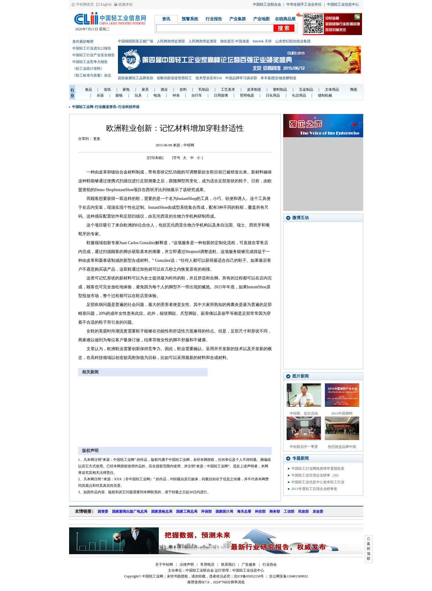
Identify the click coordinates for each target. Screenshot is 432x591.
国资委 (103, 511)
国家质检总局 (161, 511)
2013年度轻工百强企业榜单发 (314, 489)
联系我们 (228, 564)
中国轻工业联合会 (267, 4)
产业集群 (237, 19)
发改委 (318, 511)
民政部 (303, 511)
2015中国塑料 (342, 413)
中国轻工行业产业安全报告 (93, 55)
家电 (126, 89)
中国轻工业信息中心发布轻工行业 (317, 482)
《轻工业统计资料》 (88, 69)
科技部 (260, 511)
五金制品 (306, 89)
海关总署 (244, 511)
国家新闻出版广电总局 (129, 511)
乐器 (100, 95)
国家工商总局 (186, 511)
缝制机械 (325, 95)
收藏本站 (126, 4)
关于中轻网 (164, 564)
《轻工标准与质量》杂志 (91, 75)
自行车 (196, 95)
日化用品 (273, 95)
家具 (145, 89)
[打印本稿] (155, 158)
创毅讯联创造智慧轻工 (174, 78)
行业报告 (214, 19)
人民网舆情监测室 (171, 41)
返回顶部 (368, 551)
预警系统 (190, 19)
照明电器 (247, 95)
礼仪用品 (299, 95)
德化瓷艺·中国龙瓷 (234, 41)
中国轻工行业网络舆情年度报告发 (317, 468)
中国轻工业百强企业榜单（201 (315, 475)
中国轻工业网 (82, 107)
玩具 (138, 95)
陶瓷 (353, 89)
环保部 (206, 511)
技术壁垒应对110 (209, 78)
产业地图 (261, 19)
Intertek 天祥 (262, 41)
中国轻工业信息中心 (343, 4)
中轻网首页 (85, 4)
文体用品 (332, 89)
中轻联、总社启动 (304, 413)
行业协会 (270, 564)
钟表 (176, 95)
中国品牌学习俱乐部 (241, 78)
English (106, 4)
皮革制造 (254, 89)
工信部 (289, 511)
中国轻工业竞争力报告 (90, 62)
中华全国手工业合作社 (304, 4)
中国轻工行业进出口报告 (91, 48)
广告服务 (249, 564)
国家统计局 (224, 511)
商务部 (274, 511)
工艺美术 (228, 89)
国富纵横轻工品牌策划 (135, 78)
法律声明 (187, 564)
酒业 (164, 89)
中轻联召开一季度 (304, 447)
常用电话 (207, 564)
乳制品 (204, 89)
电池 (157, 95)
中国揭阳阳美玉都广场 (135, 41)
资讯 (166, 19)
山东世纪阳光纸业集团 (293, 41)
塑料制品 (280, 89)
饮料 (183, 89)
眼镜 (119, 95)
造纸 (107, 89)
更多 (96, 139)
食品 (88, 89)
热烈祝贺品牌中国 (342, 447)
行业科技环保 (128, 107)
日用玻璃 (221, 95)
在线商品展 (285, 19)
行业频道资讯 (105, 107)
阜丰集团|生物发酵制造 (278, 78)
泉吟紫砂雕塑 (83, 41)
